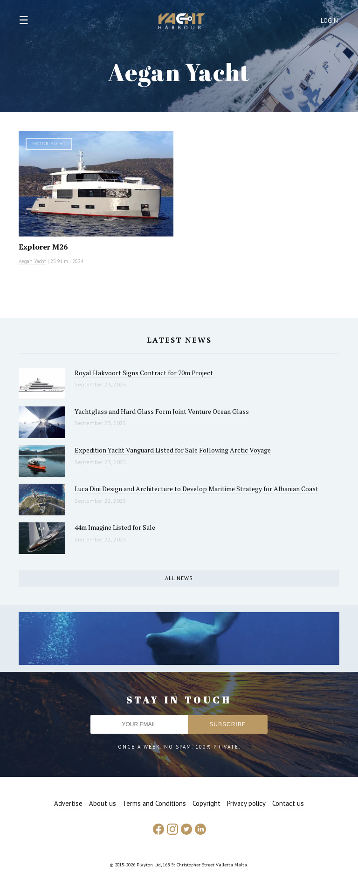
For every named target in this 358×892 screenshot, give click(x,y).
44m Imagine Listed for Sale (115, 527)
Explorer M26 (43, 247)
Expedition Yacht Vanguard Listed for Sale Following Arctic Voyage (173, 450)
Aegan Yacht (32, 261)
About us (102, 803)
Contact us (288, 803)
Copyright (206, 803)
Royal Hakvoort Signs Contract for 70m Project (144, 372)
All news (179, 577)
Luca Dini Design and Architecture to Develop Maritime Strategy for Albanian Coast (196, 488)
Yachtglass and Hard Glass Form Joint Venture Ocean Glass (162, 411)
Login (329, 21)
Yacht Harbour (181, 22)
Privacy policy (246, 803)
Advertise (68, 803)
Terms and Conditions (154, 803)
